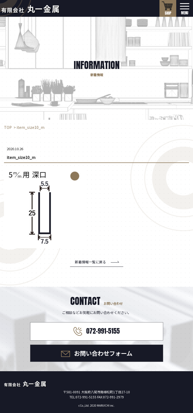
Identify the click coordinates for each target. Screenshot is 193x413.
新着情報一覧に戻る (90, 261)
